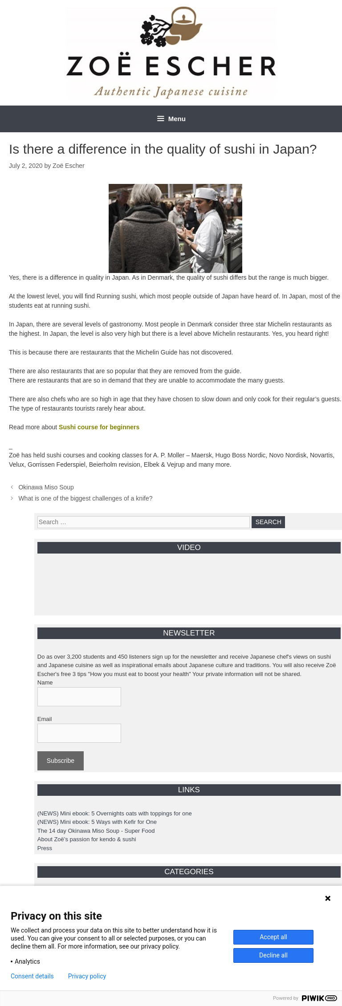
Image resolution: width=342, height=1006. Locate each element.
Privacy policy (87, 976)
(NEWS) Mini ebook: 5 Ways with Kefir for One (97, 822)
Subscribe (60, 760)
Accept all (273, 937)
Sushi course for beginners (99, 427)
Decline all (273, 955)
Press (44, 848)
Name (45, 682)
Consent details (32, 976)
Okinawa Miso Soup (46, 487)
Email (44, 719)
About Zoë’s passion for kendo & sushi (86, 839)
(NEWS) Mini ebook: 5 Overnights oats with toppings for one (114, 813)
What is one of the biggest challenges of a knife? (85, 498)
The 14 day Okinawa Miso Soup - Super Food (96, 830)
